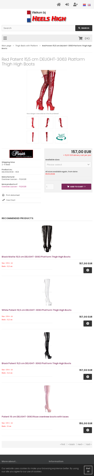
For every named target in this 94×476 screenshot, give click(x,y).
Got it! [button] (88, 470)
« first (62, 444)
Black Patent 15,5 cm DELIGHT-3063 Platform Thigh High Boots (36, 363)
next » (80, 444)
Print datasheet (13, 195)
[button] (68, 164)
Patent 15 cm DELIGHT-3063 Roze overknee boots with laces (35, 416)
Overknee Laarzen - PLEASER (14, 186)
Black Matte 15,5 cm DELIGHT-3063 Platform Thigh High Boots (36, 256)
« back (71, 444)
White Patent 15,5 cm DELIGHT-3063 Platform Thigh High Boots (36, 310)
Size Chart (10, 200)
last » (88, 444)
